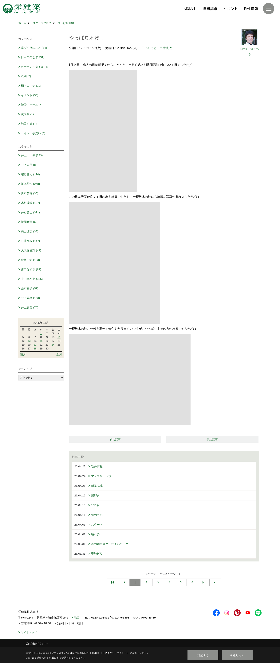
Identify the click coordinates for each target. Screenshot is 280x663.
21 (35, 344)
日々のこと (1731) (32, 57)
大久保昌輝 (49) (31, 250)
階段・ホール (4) (31, 104)
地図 (77, 617)
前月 (23, 354)
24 (53, 344)
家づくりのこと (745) (34, 47)
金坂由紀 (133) (30, 259)
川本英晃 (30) (29, 193)
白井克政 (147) (30, 240)
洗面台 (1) (27, 114)
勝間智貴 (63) (29, 221)
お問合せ (190, 8)
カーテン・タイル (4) (34, 66)
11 (59, 337)
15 (41, 340)
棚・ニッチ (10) (31, 85)
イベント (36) (29, 95)
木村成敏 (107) (30, 202)
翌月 (59, 354)
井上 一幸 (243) (32, 155)
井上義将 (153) (30, 297)
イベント (230, 8)
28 (35, 348)
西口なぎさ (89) (31, 269)
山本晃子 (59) (29, 288)
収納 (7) (26, 76)
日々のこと (149, 48)
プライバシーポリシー (114, 652)
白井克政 (166, 48)
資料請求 (210, 8)
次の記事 (212, 439)
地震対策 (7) (29, 123)
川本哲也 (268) (30, 183)
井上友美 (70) (29, 307)
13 (29, 340)
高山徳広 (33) (29, 231)
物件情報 (251, 8)
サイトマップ (29, 632)
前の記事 (115, 439)
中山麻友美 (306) (32, 278)
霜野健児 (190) (30, 174)
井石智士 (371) (30, 212)
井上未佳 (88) (29, 164)
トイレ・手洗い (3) (33, 133)
